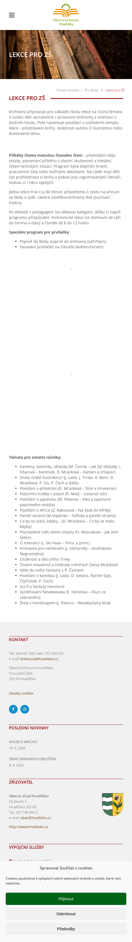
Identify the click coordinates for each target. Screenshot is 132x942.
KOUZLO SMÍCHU (23, 741)
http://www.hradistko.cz (28, 826)
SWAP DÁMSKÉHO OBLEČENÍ (32, 758)
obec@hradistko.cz (35, 817)
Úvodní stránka (67, 90)
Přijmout (65, 898)
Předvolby (66, 928)
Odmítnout (66, 913)
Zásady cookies (21, 693)
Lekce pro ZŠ (115, 90)
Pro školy (91, 90)
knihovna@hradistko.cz (39, 658)
